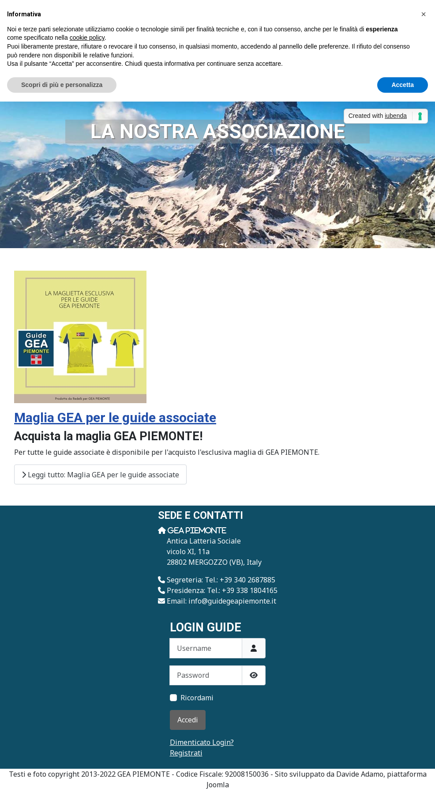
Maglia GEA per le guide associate (115, 417)
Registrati (186, 753)
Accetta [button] (402, 84)
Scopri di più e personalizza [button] (61, 84)
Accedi (187, 720)
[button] (423, 14)
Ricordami (197, 698)
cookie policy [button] (87, 37)
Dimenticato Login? (202, 742)
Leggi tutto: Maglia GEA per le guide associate (100, 475)
